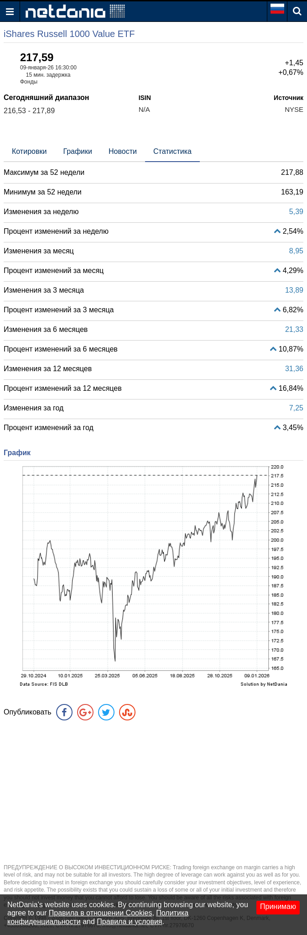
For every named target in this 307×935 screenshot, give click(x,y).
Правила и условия (129, 921)
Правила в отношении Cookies (100, 913)
